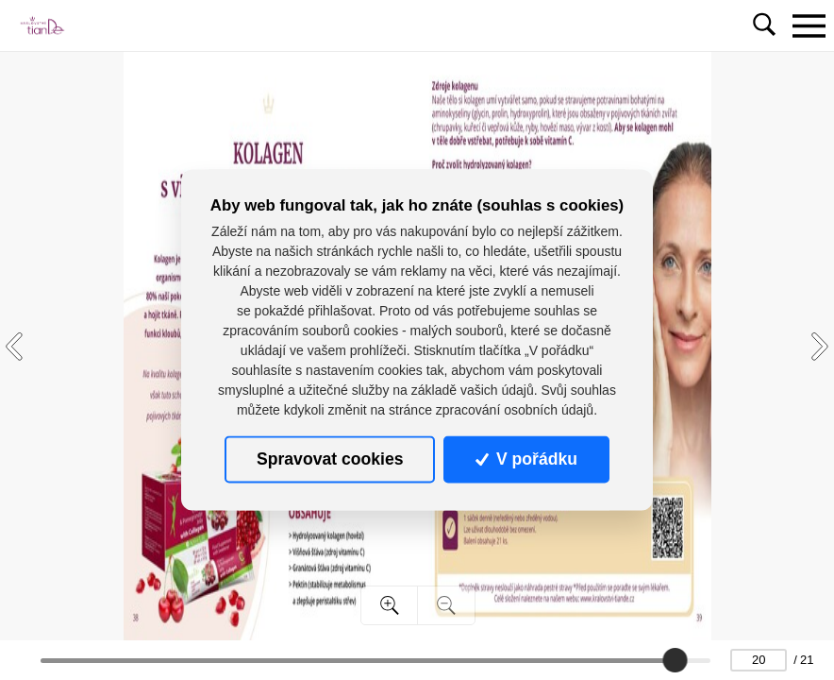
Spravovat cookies (330, 459)
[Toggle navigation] (808, 25)
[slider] (674, 660)
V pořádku (526, 459)
